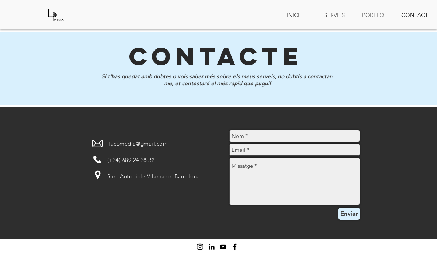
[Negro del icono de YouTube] (223, 247)
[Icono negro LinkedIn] (212, 247)
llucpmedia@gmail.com (137, 143)
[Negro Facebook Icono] (235, 247)
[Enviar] (349, 214)
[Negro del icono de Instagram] (200, 247)
